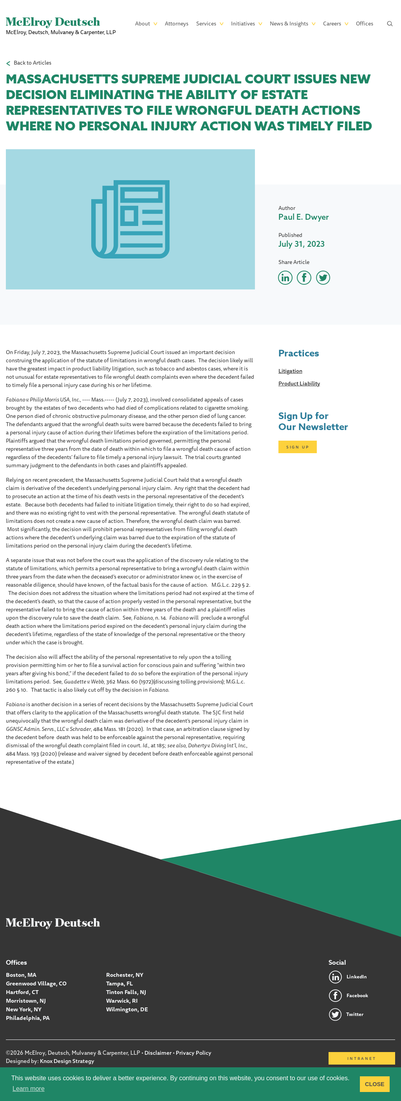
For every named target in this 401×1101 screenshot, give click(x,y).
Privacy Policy (194, 1053)
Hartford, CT (22, 991)
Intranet (361, 1059)
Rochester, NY (124, 975)
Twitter (355, 1014)
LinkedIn (357, 977)
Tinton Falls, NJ (125, 991)
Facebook (358, 995)
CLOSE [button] (375, 1084)
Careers (332, 23)
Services (206, 23)
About (142, 23)
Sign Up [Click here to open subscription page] (297, 447)
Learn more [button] (29, 1088)
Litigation (290, 371)
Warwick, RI (121, 999)
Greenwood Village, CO (35, 983)
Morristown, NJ (25, 999)
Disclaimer (158, 1053)
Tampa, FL (119, 983)
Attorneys (176, 23)
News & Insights (289, 23)
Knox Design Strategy (67, 1061)
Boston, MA (21, 975)
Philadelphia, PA (27, 1016)
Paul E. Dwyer (303, 217)
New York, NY (24, 1007)
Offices (364, 23)
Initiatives (243, 23)
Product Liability (299, 383)
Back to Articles (32, 63)
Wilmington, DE (126, 1007)
